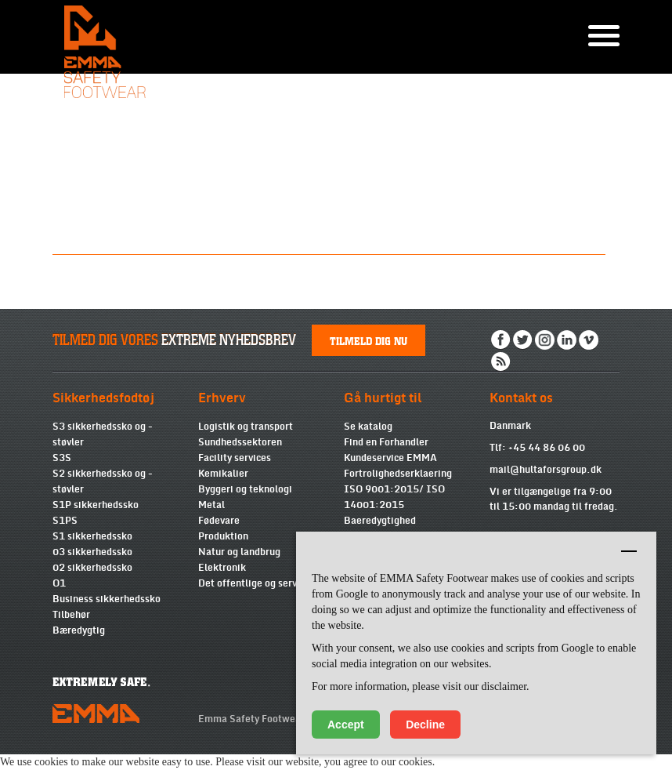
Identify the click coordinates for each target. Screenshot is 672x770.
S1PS (65, 520)
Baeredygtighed (380, 520)
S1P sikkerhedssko (95, 505)
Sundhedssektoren (240, 442)
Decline (425, 724)
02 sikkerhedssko (92, 567)
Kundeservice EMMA (390, 458)
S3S (61, 458)
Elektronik (222, 567)
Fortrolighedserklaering (398, 473)
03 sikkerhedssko (92, 552)
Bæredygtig (78, 630)
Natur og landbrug (239, 552)
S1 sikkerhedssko (92, 536)
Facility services (234, 458)
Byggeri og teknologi (245, 489)
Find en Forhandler (386, 442)
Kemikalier (223, 473)
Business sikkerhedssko (106, 599)
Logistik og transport (245, 426)
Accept (345, 724)
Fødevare (219, 520)
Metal (211, 505)
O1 (59, 583)
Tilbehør (71, 614)
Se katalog (368, 426)
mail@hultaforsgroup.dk (546, 469)
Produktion (223, 536)
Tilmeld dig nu (368, 340)
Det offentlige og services (256, 583)
